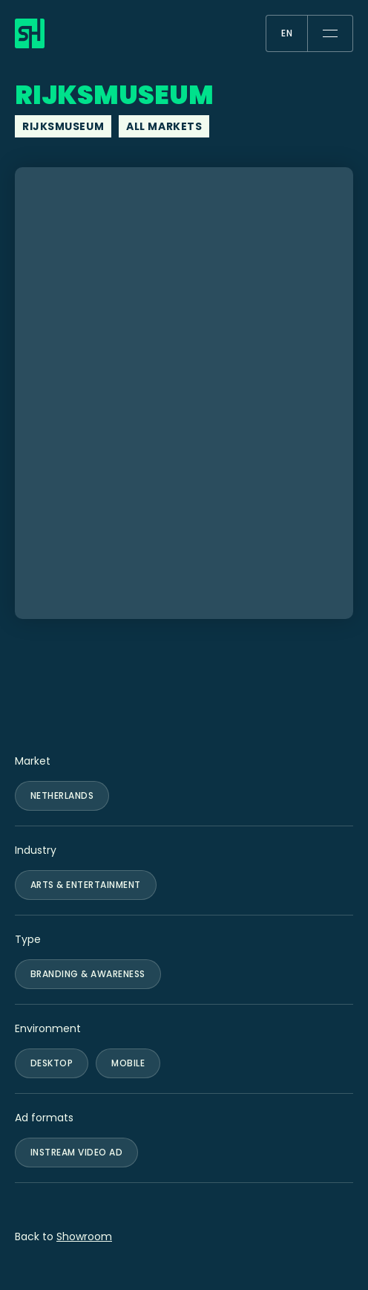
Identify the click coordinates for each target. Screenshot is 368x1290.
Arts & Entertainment (85, 884)
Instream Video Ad (76, 1152)
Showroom (84, 1236)
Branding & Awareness (87, 974)
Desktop (51, 1063)
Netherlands (61, 795)
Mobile (128, 1063)
